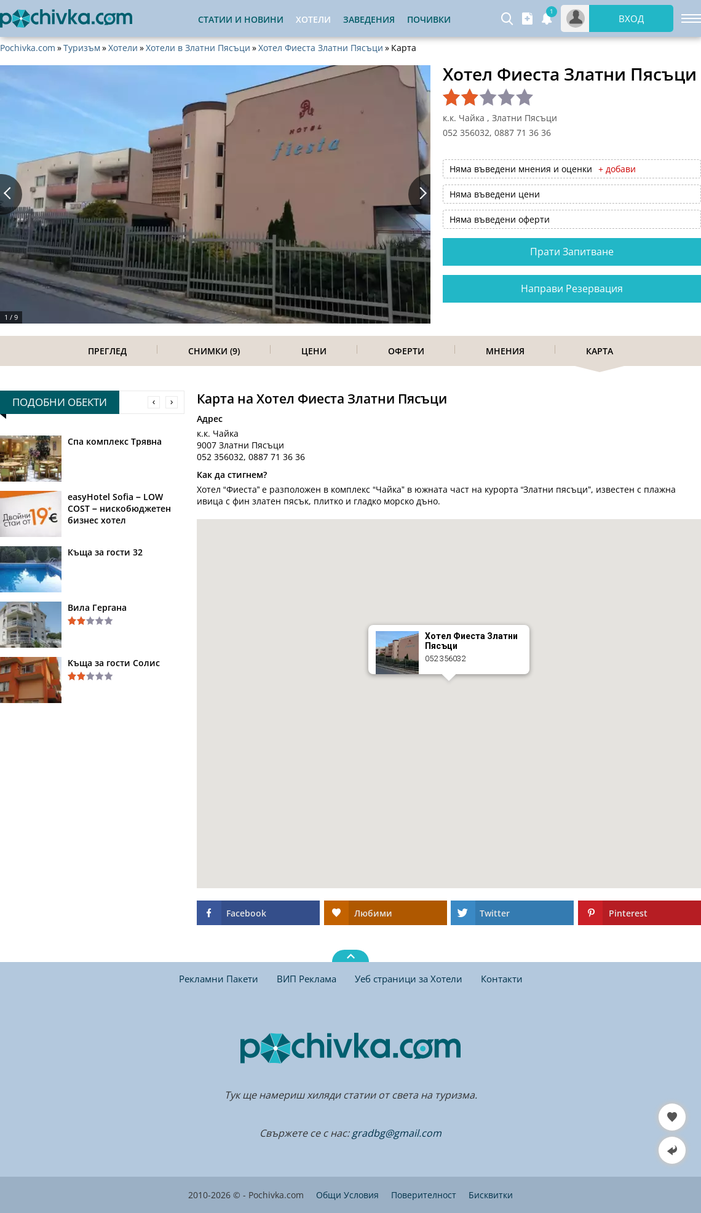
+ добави (617, 169)
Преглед (107, 351)
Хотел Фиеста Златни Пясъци (320, 48)
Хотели (123, 48)
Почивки (429, 19)
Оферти (406, 351)
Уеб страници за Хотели (408, 978)
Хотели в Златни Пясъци (198, 48)
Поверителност (423, 1195)
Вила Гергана (97, 607)
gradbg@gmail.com (397, 1133)
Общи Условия (347, 1195)
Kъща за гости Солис (114, 663)
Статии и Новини (240, 19)
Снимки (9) (214, 351)
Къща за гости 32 (105, 552)
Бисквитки (491, 1195)
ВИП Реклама (306, 978)
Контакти (502, 978)
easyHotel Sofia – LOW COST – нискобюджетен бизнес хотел (119, 508)
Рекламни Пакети (218, 978)
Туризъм (81, 48)
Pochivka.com (27, 48)
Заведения (369, 19)
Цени (314, 351)
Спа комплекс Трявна (115, 441)
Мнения (505, 351)
